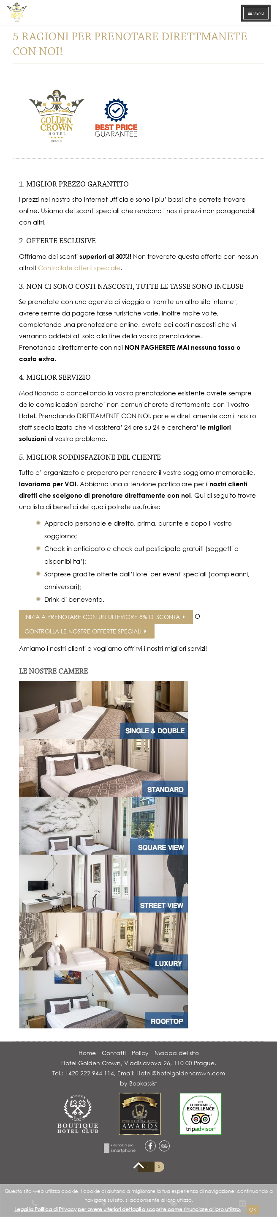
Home (87, 1052)
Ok (252, 1209)
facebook (150, 1145)
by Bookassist (138, 1083)
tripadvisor (164, 1145)
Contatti (114, 1052)
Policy (140, 1052)
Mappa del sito (177, 1052)
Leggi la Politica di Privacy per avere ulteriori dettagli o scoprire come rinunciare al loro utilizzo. (127, 1209)
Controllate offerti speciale (79, 267)
